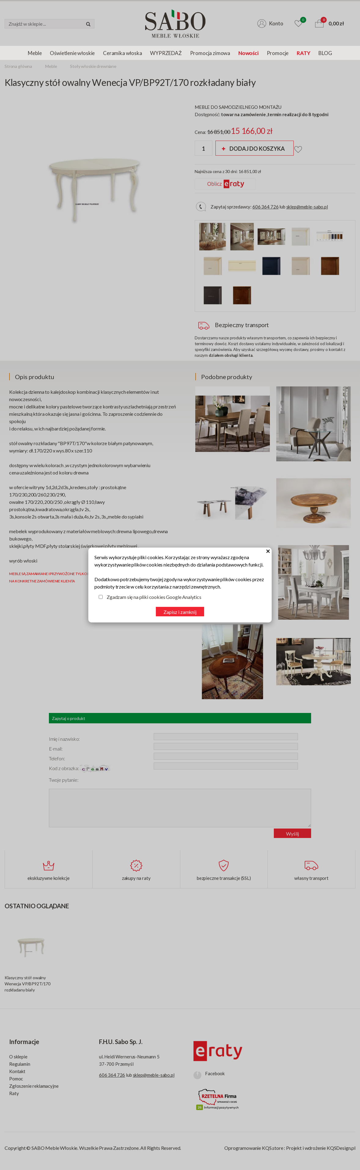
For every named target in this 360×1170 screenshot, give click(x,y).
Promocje (278, 53)
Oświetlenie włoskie (72, 53)
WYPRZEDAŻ (166, 53)
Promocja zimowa (210, 53)
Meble (35, 53)
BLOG (325, 53)
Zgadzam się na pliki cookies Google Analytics (154, 597)
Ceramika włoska (122, 53)
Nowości (248, 53)
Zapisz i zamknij (179, 612)
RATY (303, 53)
